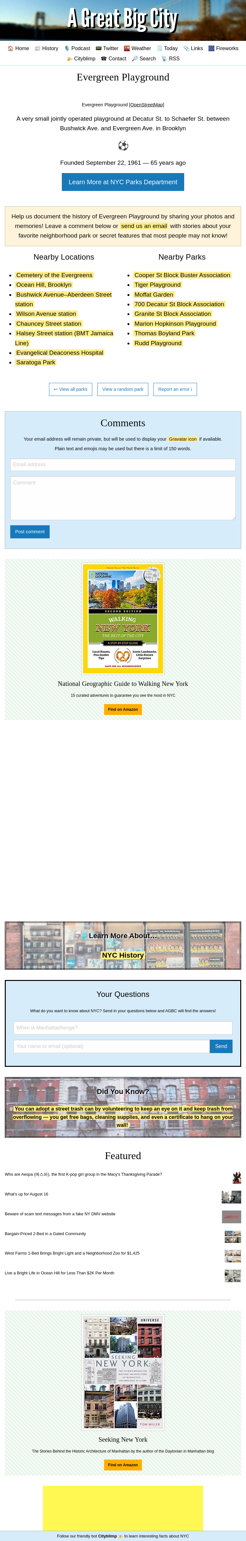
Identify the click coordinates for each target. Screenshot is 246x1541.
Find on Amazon (123, 709)
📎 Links (193, 48)
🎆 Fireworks (223, 48)
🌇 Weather (137, 48)
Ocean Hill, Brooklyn (43, 284)
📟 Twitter (107, 48)
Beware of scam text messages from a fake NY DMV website (60, 1213)
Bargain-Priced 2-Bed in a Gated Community (45, 1233)
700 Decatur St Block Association (179, 304)
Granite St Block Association (173, 313)
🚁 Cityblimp (80, 58)
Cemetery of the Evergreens (54, 275)
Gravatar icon (183, 439)
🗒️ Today (167, 48)
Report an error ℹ (175, 389)
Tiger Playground (158, 284)
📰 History (46, 48)
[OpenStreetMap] (146, 104)
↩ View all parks (70, 389)
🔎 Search (144, 58)
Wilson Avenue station (46, 313)
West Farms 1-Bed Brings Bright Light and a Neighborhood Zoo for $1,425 (72, 1253)
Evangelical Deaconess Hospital (59, 352)
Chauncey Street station (48, 323)
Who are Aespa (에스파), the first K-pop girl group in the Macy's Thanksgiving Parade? (83, 1174)
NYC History (123, 955)
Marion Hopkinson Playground (175, 323)
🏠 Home (18, 48)
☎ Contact (113, 58)
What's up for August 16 (26, 1194)
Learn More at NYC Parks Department (123, 182)
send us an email (144, 226)
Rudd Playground (158, 343)
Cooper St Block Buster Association (182, 275)
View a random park (123, 389)
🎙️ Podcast (77, 48)
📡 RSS (170, 58)
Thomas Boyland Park (164, 333)
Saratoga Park (35, 362)
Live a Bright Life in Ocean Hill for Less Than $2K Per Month (59, 1273)
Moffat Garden (154, 294)
